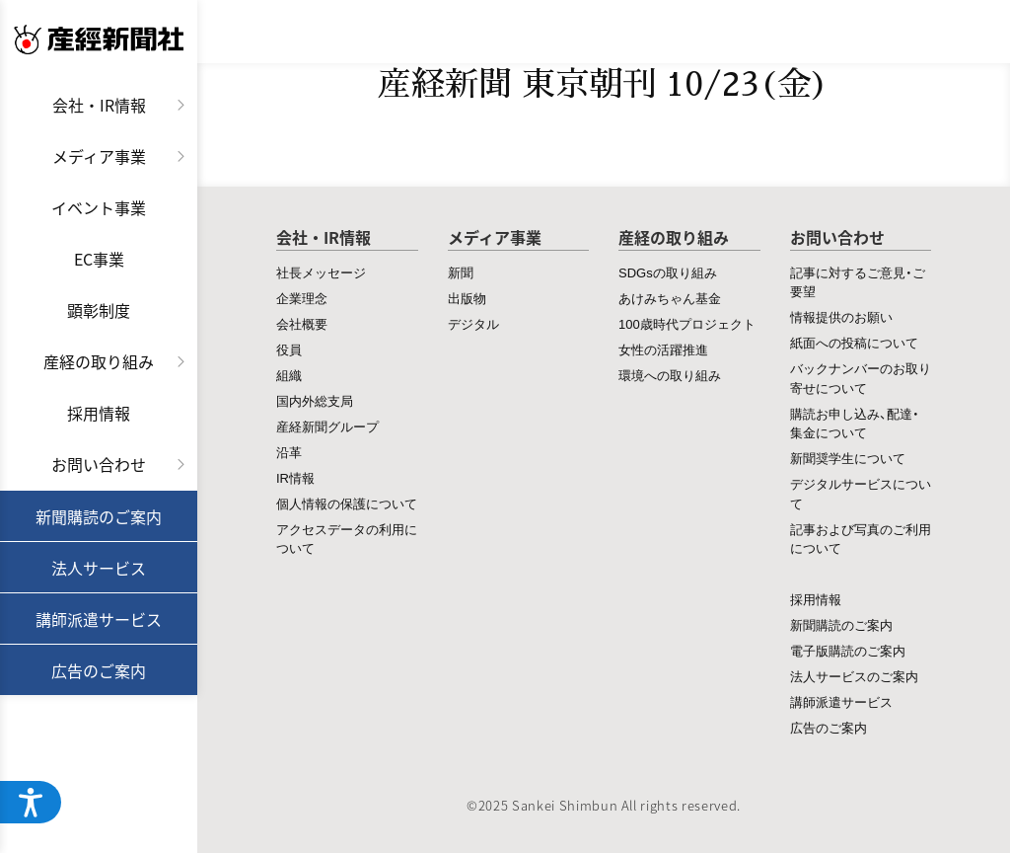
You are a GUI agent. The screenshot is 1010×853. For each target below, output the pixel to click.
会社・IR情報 (99, 104)
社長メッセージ (321, 272)
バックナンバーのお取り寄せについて (860, 377)
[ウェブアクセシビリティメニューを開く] (31, 801)
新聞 (460, 272)
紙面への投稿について (854, 342)
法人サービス (98, 568)
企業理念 (301, 297)
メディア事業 (99, 156)
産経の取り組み (98, 361)
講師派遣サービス (99, 619)
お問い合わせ (98, 464)
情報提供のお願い (841, 316)
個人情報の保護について (346, 503)
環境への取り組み (669, 374)
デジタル (473, 323)
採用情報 (98, 413)
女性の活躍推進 (663, 349)
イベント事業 (98, 207)
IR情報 (295, 477)
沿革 (289, 451)
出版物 (467, 297)
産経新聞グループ (327, 426)
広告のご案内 (98, 670)
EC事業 (99, 259)
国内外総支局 (314, 400)
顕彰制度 (98, 310)
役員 (289, 349)
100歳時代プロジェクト (687, 323)
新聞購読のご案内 (99, 516)
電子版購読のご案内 (847, 650)
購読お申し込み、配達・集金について (854, 423)
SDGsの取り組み (667, 272)
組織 (289, 374)
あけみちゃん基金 (669, 297)
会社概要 (301, 323)
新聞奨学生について (847, 457)
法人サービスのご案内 (854, 675)
